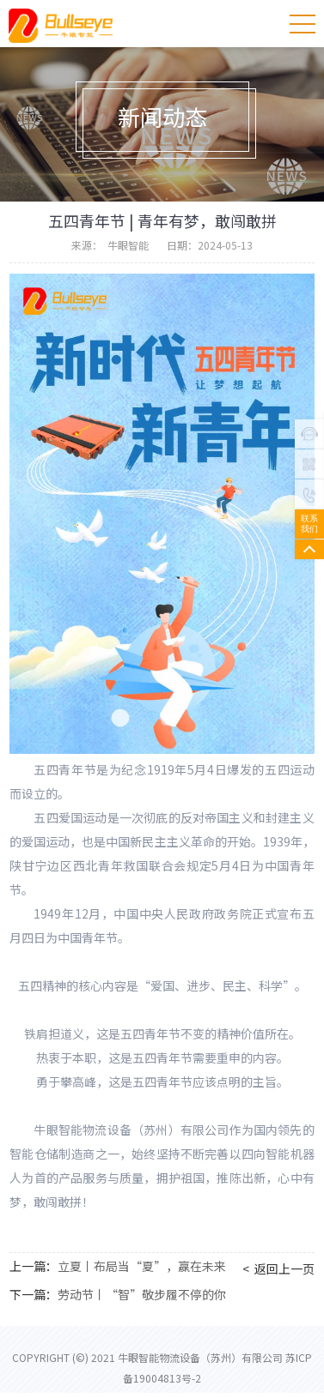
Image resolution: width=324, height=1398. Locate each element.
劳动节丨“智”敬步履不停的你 (142, 1294)
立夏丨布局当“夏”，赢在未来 (142, 1265)
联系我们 (309, 523)
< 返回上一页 (278, 1268)
